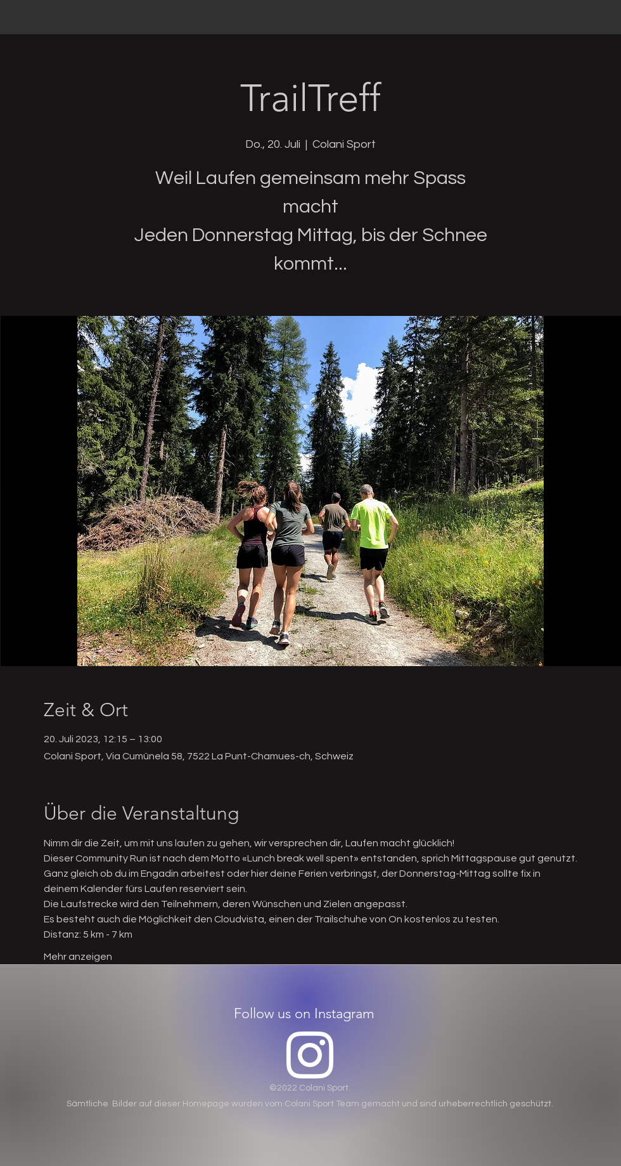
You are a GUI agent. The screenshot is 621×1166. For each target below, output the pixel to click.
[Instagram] (310, 1055)
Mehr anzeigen (78, 957)
